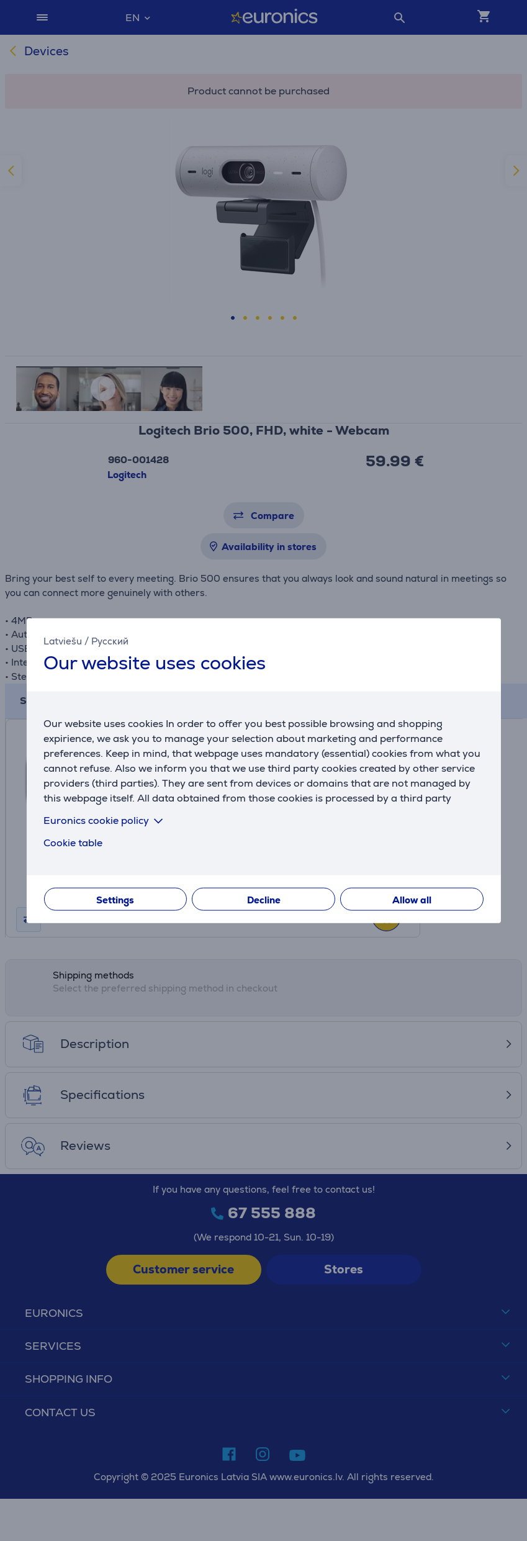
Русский (109, 641)
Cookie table (72, 842)
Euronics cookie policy (105, 819)
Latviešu (62, 641)
